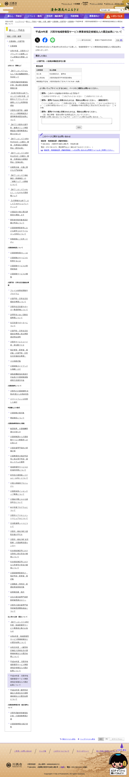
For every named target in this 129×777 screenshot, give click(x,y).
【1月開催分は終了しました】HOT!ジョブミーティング (19, 204)
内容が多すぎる (70, 103)
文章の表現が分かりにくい (56, 105)
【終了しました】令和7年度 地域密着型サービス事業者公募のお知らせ (19, 626)
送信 (79, 127)
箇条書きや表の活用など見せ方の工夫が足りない (91, 105)
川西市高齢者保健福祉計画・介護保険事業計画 (19, 716)
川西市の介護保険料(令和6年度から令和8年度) (19, 392)
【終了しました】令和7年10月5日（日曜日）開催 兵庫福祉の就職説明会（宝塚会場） (19, 157)
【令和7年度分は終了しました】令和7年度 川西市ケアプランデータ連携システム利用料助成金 (19, 99)
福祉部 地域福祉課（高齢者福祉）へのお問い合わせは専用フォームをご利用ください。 (79, 150)
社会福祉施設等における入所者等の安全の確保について (19, 565)
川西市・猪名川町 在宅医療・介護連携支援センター (19, 543)
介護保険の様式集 (17, 413)
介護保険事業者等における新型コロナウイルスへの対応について (19, 231)
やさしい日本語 (97, 4)
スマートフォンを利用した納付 (19, 400)
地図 (62, 767)
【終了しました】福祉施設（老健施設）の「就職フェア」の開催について (19, 179)
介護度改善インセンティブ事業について (19, 492)
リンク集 (42, 751)
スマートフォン (117, 739)
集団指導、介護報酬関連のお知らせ (19, 430)
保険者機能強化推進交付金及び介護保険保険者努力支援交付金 (19, 377)
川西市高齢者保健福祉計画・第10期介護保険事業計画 (19, 85)
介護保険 (71, 21)
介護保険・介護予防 (59, 21)
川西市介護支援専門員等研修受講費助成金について (19, 608)
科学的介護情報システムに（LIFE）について (19, 476)
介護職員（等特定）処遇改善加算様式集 (19, 585)
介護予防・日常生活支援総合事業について (19, 300)
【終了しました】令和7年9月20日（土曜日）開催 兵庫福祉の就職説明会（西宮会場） (19, 143)
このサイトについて (61, 751)
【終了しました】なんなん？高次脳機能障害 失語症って (20, 74)
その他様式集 (15, 361)
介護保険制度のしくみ (19, 253)
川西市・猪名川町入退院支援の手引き (19, 532)
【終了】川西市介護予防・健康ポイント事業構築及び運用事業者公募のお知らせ (19, 129)
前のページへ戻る (68, 739)
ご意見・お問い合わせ (23, 751)
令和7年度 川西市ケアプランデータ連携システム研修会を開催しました (19, 55)
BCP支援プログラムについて (19, 508)
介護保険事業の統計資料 (19, 725)
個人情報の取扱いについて (106, 751)
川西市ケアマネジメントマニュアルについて (19, 516)
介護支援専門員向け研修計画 (19, 449)
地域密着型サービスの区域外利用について (19, 468)
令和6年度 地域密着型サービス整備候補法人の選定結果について (19, 639)
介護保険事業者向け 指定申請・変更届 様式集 (19, 576)
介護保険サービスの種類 (19, 275)
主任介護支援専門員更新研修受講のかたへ (19, 598)
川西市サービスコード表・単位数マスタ (19, 343)
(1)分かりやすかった (52, 96)
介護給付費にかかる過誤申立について (19, 500)
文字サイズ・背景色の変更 (115, 4)
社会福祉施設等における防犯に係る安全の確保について (19, 554)
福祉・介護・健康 (44, 21)
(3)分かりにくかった (95, 96)
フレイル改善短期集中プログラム (19, 292)
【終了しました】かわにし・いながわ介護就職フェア (19, 193)
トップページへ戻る (87, 739)
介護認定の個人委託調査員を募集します (19, 213)
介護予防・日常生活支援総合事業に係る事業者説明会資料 (19, 334)
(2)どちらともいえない (73, 96)
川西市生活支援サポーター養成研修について (19, 308)
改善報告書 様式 (17, 592)
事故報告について (17, 418)
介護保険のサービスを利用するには (19, 259)
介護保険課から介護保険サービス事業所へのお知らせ (19, 440)
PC (107, 739)
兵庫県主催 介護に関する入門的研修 (19, 168)
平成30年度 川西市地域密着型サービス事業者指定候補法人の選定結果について (19, 666)
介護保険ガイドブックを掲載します (19, 367)
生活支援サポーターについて (19, 324)
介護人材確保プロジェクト (19, 484)
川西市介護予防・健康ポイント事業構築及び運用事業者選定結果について (19, 114)
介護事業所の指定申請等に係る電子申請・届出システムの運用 (19, 459)
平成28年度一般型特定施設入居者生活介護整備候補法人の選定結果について (19, 694)
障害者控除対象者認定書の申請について (19, 221)
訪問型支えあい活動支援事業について (19, 316)
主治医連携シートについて (19, 524)
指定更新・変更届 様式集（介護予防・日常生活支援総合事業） (19, 353)
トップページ (19, 21)
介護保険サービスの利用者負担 (19, 267)
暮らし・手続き (31, 21)
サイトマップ (67, 4)
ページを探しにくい (52, 103)
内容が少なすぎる (88, 103)
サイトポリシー (83, 751)
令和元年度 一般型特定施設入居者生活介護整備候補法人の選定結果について (19, 652)
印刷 (117, 40)
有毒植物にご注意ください (19, 240)
